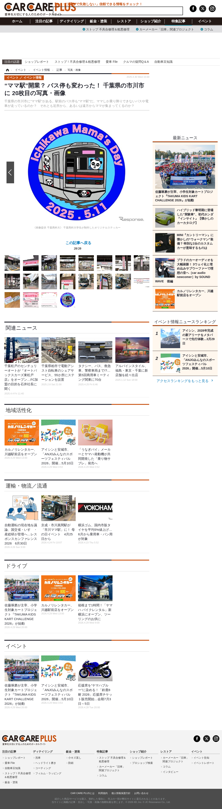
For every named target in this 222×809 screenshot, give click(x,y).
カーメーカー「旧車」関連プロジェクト (166, 29)
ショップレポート (37, 61)
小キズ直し (74, 757)
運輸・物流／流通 (26, 486)
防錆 (70, 762)
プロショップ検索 (142, 762)
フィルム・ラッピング (48, 773)
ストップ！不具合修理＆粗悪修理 (77, 61)
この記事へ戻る (78, 246)
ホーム (17, 21)
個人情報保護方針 (121, 793)
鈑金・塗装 (98, 21)
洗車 (38, 757)
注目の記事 (44, 21)
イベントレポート (204, 762)
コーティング (43, 768)
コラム (208, 29)
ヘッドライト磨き (45, 762)
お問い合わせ (141, 793)
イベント (205, 21)
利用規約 (103, 793)
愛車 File (112, 61)
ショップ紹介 (150, 21)
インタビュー (170, 771)
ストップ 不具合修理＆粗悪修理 (107, 29)
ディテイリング (72, 21)
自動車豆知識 (163, 61)
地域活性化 (19, 410)
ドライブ (16, 566)
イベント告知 (201, 757)
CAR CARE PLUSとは (82, 793)
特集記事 (178, 21)
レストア (124, 21)
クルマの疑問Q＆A (136, 61)
